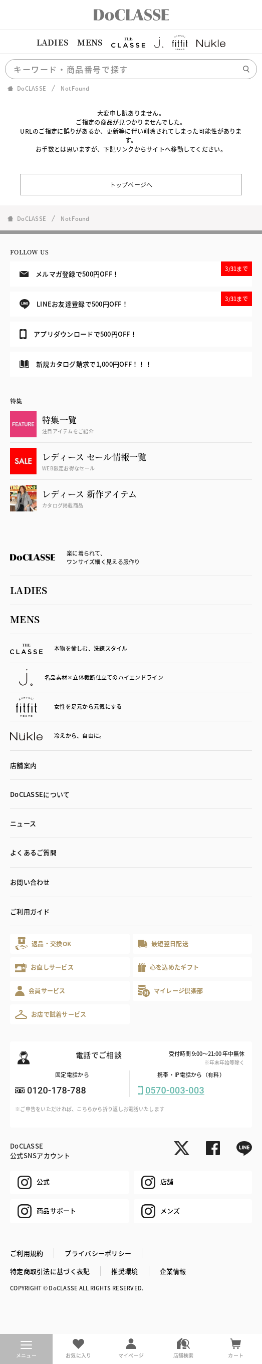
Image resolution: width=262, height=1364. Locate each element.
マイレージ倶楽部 (170, 990)
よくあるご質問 (33, 852)
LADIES (53, 42)
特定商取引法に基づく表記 (50, 1271)
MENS (89, 42)
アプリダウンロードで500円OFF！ (78, 334)
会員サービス (40, 990)
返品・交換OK (43, 943)
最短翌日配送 (163, 943)
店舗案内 (23, 765)
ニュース (23, 823)
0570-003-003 (174, 1090)
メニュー (26, 1350)
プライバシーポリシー (98, 1253)
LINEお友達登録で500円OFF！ (136, 300)
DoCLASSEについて (40, 794)
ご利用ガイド (30, 911)
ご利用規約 (26, 1253)
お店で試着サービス (51, 1014)
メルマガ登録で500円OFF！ (136, 270)
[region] (131, 42)
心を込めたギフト (168, 967)
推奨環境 (124, 1271)
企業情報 (173, 1271)
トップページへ (131, 184)
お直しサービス (44, 967)
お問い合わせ (30, 882)
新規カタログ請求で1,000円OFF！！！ (86, 364)
